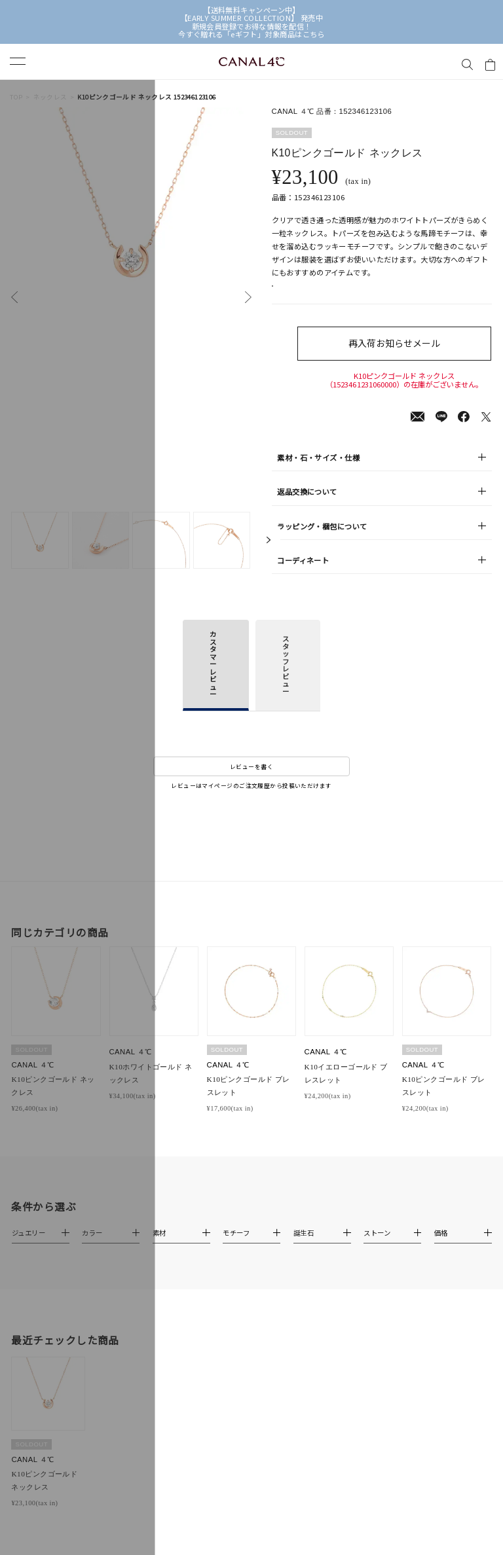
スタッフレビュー (285, 678)
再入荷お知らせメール (404, 356)
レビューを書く (251, 780)
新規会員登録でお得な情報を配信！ (252, 26)
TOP (16, 97)
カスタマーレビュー (213, 678)
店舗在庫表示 (304, 293)
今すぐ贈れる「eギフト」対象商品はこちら (251, 34)
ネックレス (50, 97)
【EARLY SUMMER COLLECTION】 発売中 (252, 18)
